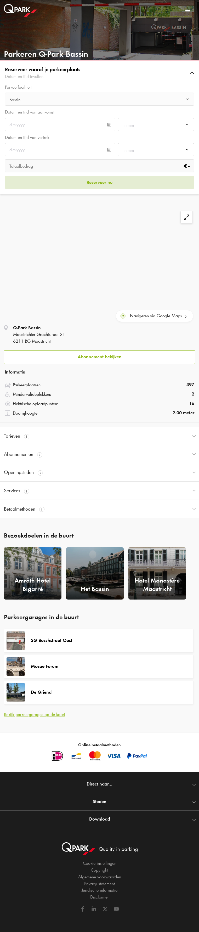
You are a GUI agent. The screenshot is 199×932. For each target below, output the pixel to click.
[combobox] (99, 100)
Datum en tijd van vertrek (27, 137)
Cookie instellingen (99, 863)
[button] (99, 73)
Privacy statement (99, 883)
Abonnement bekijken (100, 357)
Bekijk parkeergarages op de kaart (34, 714)
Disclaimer (99, 897)
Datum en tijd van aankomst (29, 112)
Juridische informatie (99, 890)
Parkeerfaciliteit (18, 87)
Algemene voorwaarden (99, 877)
